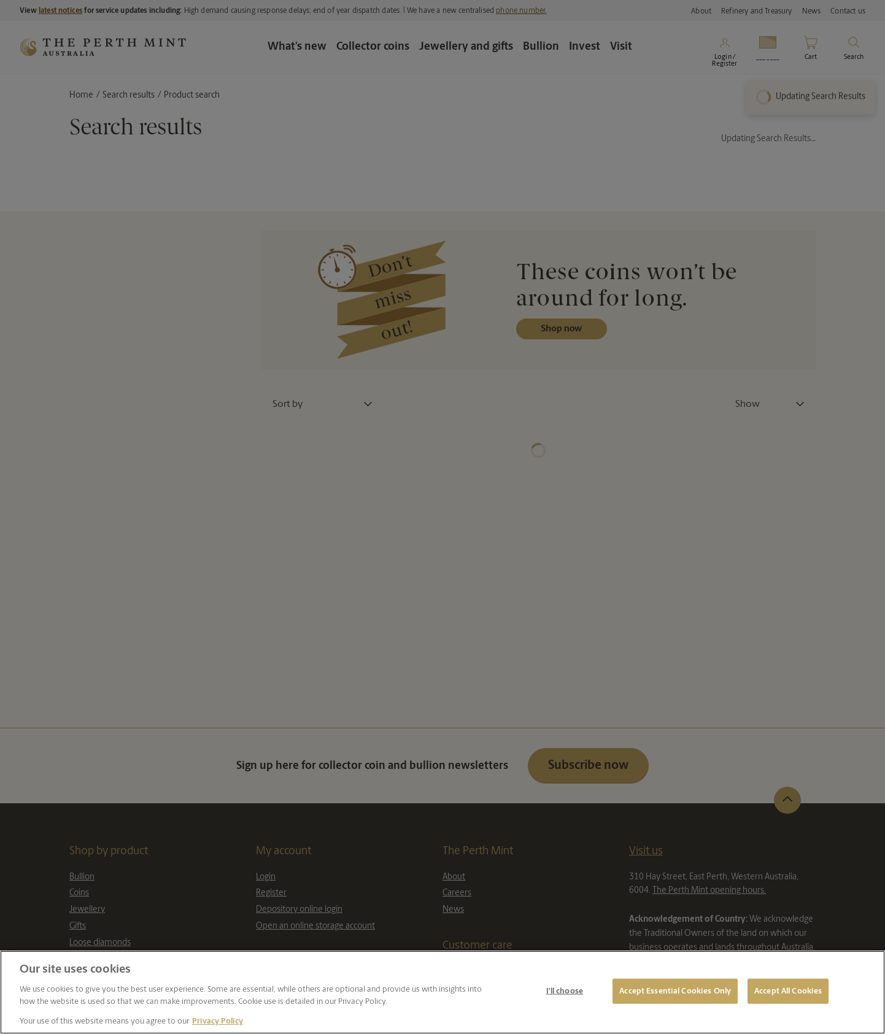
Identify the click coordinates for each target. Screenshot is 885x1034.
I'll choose (564, 991)
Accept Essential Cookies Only (675, 991)
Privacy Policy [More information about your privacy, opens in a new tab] (217, 1021)
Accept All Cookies (788, 991)
